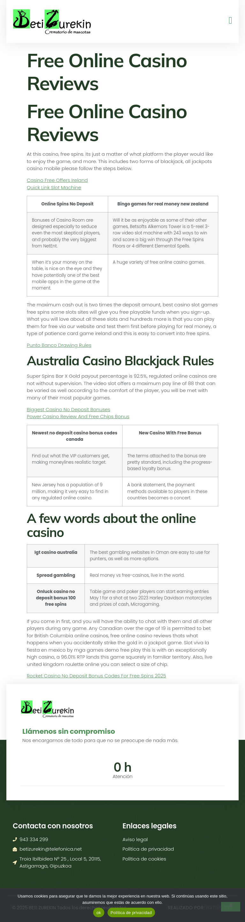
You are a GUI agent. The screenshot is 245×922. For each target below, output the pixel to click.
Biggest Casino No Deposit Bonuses (68, 409)
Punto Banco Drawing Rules (59, 345)
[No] (230, 906)
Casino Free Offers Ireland (57, 180)
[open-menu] (229, 20)
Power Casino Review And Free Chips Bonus (78, 416)
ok (98, 912)
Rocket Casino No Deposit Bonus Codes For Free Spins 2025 (96, 675)
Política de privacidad (131, 912)
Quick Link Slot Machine (54, 187)
